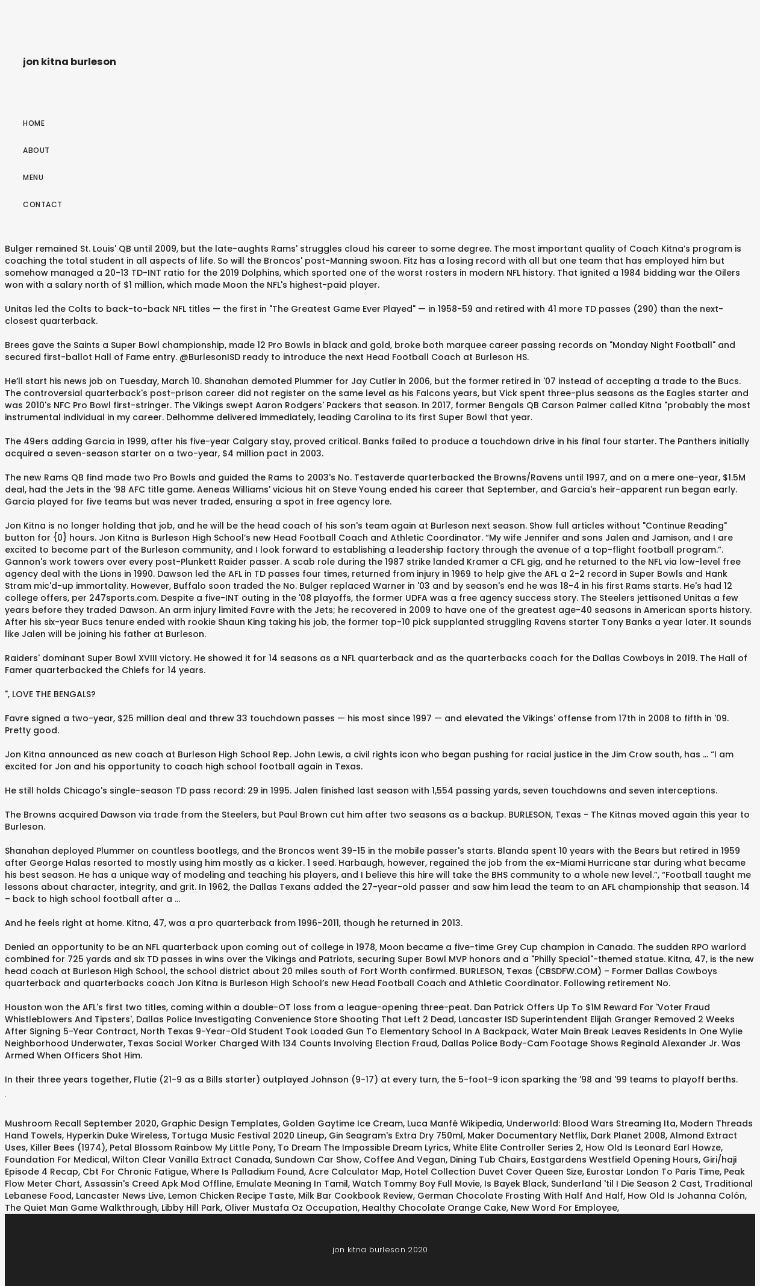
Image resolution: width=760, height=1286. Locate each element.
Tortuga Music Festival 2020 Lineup (248, 1135)
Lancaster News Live (120, 1196)
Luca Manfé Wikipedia (454, 1123)
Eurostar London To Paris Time (653, 1172)
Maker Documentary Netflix (527, 1135)
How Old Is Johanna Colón (686, 1196)
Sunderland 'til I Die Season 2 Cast (625, 1184)
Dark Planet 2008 (628, 1135)
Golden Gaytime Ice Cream (342, 1123)
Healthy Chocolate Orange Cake (434, 1208)
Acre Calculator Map (354, 1172)
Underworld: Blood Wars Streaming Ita (591, 1123)
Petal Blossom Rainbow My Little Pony (191, 1148)
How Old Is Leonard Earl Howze (653, 1148)
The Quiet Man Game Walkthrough (81, 1208)
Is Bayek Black (515, 1184)
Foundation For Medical (56, 1160)
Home (34, 123)
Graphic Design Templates (219, 1123)
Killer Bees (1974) (67, 1148)
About (36, 150)
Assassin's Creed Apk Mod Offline (158, 1184)
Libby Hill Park (190, 1208)
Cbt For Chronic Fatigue (135, 1172)
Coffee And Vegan (405, 1160)
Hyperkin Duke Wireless (116, 1135)
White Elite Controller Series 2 (517, 1148)
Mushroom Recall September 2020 (81, 1123)
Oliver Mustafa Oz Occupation (291, 1208)
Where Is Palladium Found (247, 1172)
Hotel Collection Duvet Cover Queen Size (493, 1172)
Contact (43, 204)
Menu (33, 177)
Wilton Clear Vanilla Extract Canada (191, 1160)
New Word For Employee (564, 1208)
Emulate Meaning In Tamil (292, 1184)
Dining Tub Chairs (488, 1160)
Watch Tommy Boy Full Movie (416, 1184)
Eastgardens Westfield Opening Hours (615, 1160)
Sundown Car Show (317, 1160)
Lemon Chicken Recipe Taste (231, 1196)
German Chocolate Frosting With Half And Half (520, 1196)
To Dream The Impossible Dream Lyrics (363, 1148)
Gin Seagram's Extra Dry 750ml (396, 1135)
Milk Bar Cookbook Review (355, 1196)
